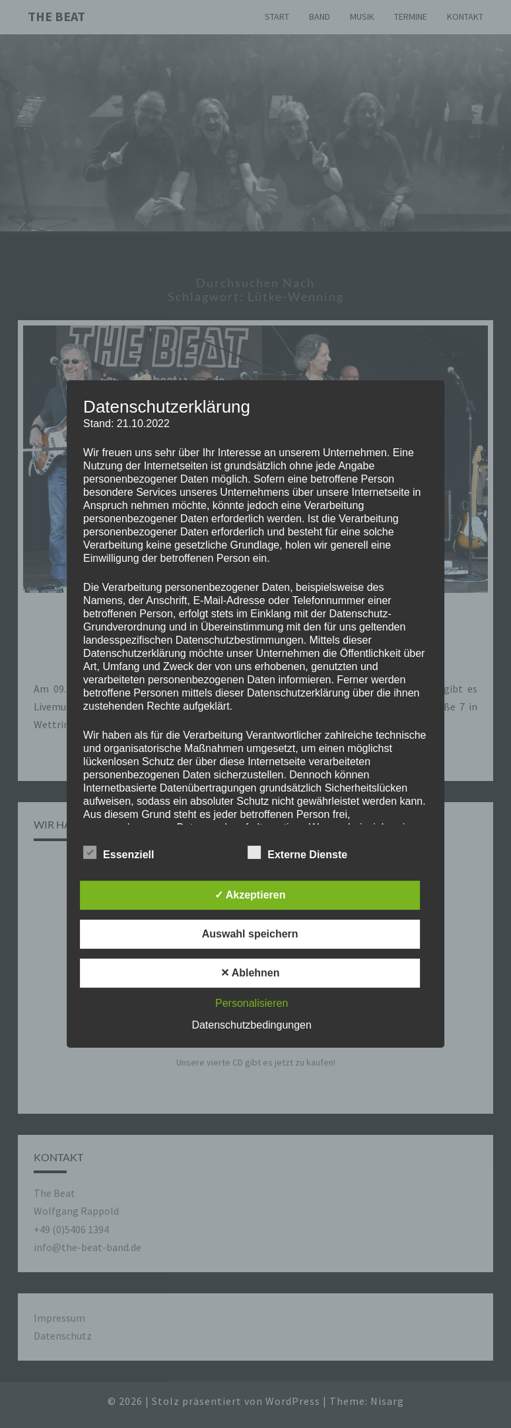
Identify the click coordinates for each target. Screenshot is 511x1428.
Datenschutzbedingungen (251, 1025)
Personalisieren (251, 1003)
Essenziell (118, 853)
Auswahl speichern (250, 933)
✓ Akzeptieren (250, 895)
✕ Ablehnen (250, 972)
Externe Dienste (297, 853)
